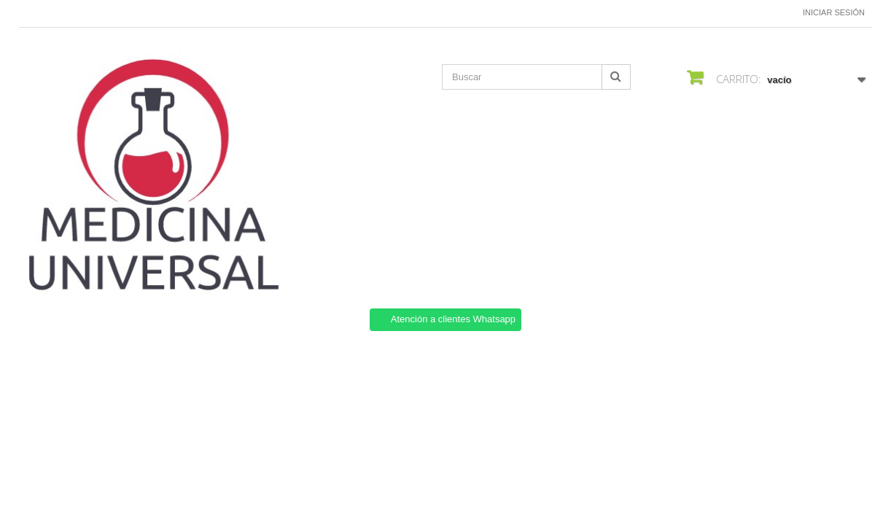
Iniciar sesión (834, 12)
